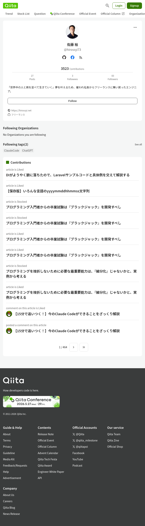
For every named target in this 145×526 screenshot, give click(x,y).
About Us (8, 495)
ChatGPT (27, 150)
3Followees (72, 77)
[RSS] (81, 57)
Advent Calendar (48, 453)
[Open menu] (135, 27)
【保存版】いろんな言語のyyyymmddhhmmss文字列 (47, 190)
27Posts (32, 77)
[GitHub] (64, 57)
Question (40, 13)
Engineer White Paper (51, 472)
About (6, 434)
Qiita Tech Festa (47, 459)
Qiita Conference (62, 13)
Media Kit (9, 459)
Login (119, 5)
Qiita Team (113, 434)
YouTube (77, 459)
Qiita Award (45, 465)
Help (6, 472)
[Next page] (73, 347)
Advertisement (12, 478)
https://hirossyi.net (21, 110)
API (40, 478)
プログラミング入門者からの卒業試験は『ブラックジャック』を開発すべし (63, 206)
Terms (7, 440)
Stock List (23, 13)
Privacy (7, 446)
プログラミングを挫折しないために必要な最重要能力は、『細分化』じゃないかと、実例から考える (71, 274)
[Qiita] (10, 5)
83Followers (113, 77)
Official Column (113, 14)
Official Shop (115, 446)
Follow (72, 100)
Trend (9, 13)
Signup (134, 5)
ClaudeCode (11, 150)
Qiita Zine (113, 440)
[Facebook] (72, 57)
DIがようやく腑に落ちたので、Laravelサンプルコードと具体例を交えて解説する (68, 174)
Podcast (77, 465)
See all (138, 144)
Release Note (46, 434)
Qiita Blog (9, 507)
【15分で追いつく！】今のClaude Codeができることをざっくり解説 (67, 313)
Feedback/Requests (15, 465)
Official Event (87, 13)
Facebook (78, 453)
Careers (7, 501)
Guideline (9, 453)
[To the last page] (83, 347)
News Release (11, 514)
